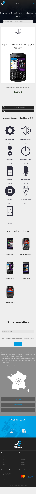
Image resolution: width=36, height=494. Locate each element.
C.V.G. (4, 480)
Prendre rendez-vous (19, 107)
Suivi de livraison (18, 410)
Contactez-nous (24, 461)
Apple (4, 456)
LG (3, 462)
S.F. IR (13, 485)
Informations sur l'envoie (31, 3)
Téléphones (23, 456)
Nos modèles (18, 399)
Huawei (4, 459)
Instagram (23, 464)
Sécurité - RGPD (6, 478)
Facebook (23, 462)
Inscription (18, 344)
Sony (4, 464)
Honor (4, 461)
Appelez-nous (19, 111)
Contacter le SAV (18, 405)
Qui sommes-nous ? (7, 473)
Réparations (23, 458)
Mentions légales (17, 485)
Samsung (5, 458)
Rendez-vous (23, 459)
